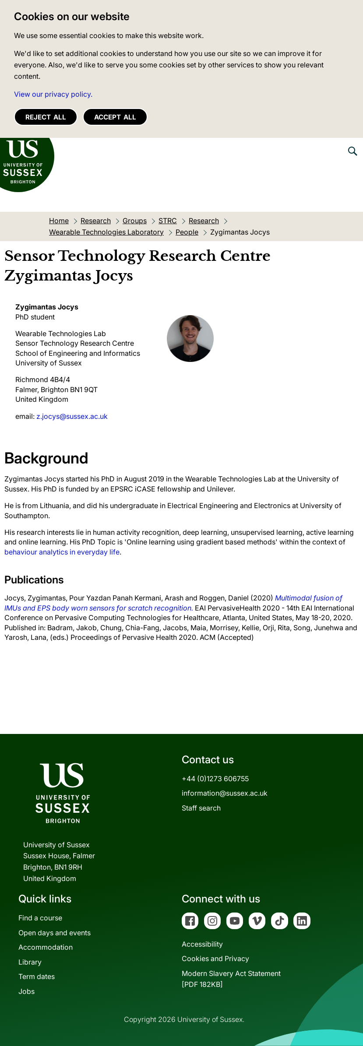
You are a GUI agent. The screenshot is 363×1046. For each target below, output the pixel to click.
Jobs (26, 991)
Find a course (40, 917)
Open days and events (54, 932)
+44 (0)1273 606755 (215, 778)
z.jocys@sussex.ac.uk (72, 416)
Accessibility (202, 944)
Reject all (45, 117)
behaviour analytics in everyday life (62, 552)
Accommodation (45, 947)
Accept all (115, 117)
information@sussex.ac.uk (225, 793)
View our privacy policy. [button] (53, 94)
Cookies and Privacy (215, 958)
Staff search (201, 808)
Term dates (36, 976)
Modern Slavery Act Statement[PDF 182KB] (231, 979)
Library (30, 962)
